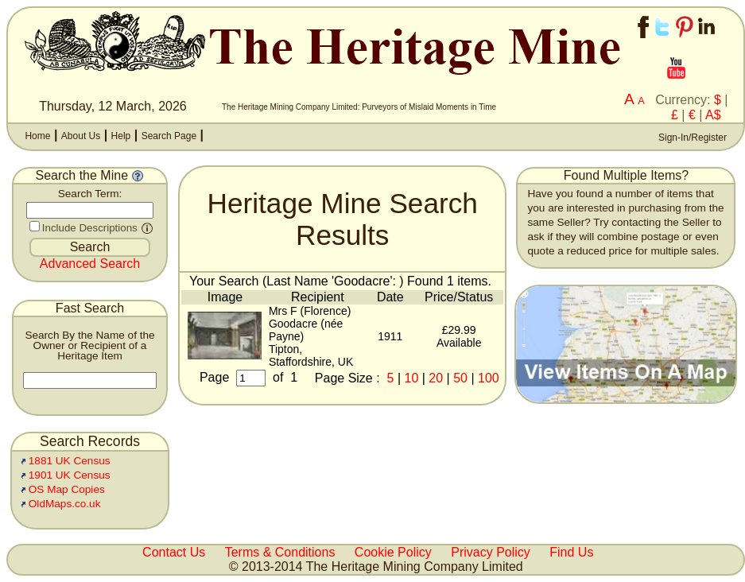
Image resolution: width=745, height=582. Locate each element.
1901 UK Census (70, 475)
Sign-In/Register (691, 137)
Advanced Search (90, 263)
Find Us (571, 552)
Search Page (169, 136)
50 (460, 378)
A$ (713, 115)
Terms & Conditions (280, 552)
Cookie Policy (393, 552)
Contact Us (173, 552)
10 (412, 378)
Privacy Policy (490, 552)
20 (436, 378)
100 (488, 378)
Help (121, 136)
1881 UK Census (70, 461)
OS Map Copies (67, 489)
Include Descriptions (90, 228)
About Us (80, 136)
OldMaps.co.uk (65, 504)
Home (37, 136)
